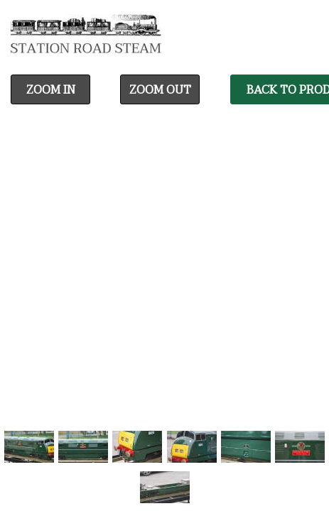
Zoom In (50, 90)
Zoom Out (160, 90)
